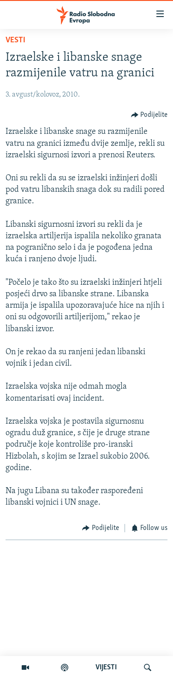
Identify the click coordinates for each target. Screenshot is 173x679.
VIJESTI (106, 667)
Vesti (15, 40)
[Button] (149, 115)
